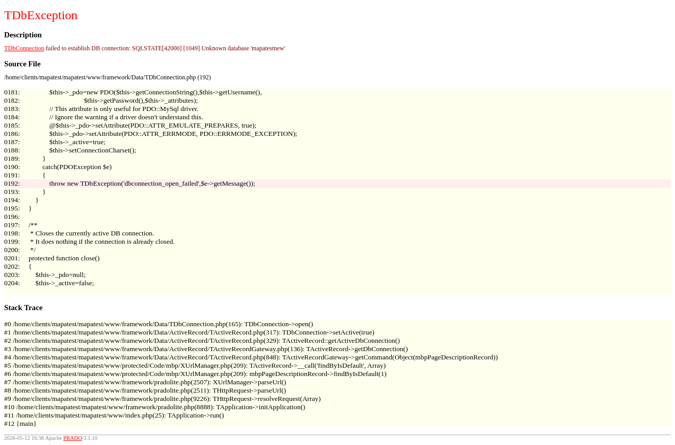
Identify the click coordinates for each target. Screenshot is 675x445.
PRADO (72, 438)
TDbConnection (24, 48)
